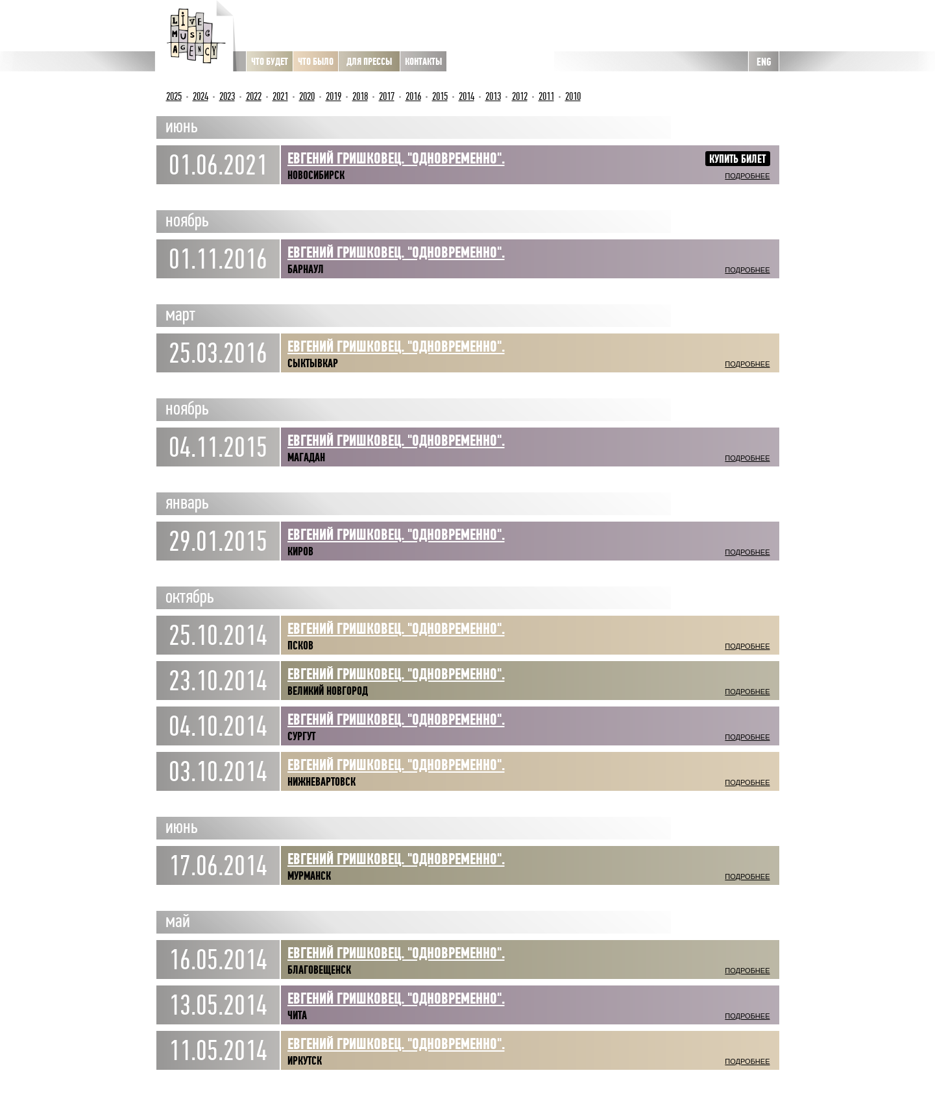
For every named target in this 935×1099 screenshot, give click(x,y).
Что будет (269, 61)
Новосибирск (316, 175)
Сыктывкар (312, 363)
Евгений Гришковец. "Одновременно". (396, 440)
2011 (546, 96)
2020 (307, 96)
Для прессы (369, 61)
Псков (300, 645)
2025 (174, 96)
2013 (493, 96)
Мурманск (309, 876)
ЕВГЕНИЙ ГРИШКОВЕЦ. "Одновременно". (396, 158)
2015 (440, 96)
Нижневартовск (321, 782)
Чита (297, 1015)
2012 (520, 96)
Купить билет (737, 159)
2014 (466, 96)
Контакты (423, 61)
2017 (387, 96)
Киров (300, 551)
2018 (360, 96)
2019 (333, 96)
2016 (413, 96)
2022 (253, 96)
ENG (764, 62)
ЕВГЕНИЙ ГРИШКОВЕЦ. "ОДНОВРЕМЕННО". (396, 346)
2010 (573, 96)
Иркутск (304, 1061)
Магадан (306, 457)
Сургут (301, 736)
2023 (227, 96)
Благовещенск (319, 970)
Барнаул (305, 269)
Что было (316, 61)
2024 (200, 96)
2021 (280, 96)
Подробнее (747, 176)
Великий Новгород (327, 691)
